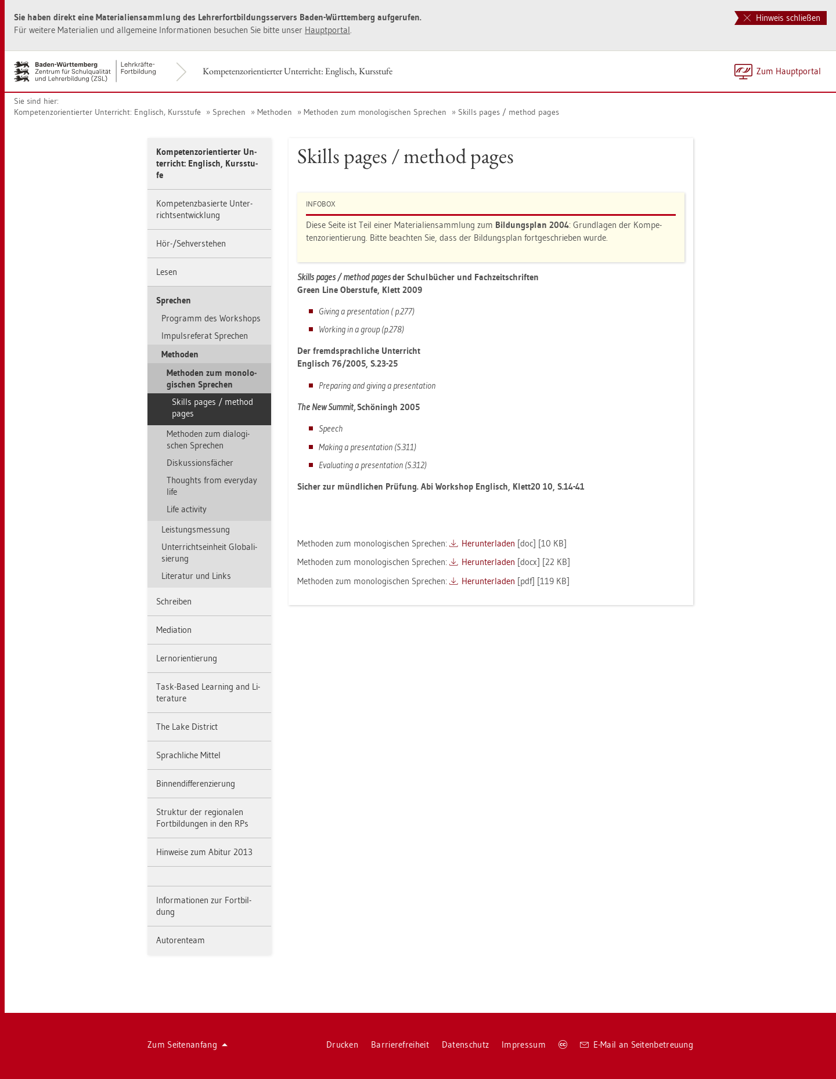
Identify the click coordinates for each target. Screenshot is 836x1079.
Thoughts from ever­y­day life (212, 486)
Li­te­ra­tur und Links (196, 575)
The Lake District (187, 726)
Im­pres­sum (524, 1044)
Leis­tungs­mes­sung (195, 529)
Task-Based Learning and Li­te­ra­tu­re (208, 692)
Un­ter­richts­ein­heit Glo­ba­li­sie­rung (209, 552)
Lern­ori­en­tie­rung (186, 658)
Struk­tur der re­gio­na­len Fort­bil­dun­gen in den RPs (202, 817)
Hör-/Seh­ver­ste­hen (191, 243)
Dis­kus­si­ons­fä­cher (200, 462)
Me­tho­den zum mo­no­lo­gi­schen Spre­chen (375, 112)
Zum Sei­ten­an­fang (187, 1044)
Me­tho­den (274, 112)
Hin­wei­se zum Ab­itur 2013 (204, 851)
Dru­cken (342, 1044)
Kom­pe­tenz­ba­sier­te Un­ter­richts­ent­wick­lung (204, 209)
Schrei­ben (174, 601)
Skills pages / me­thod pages (508, 112)
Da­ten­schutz (465, 1044)
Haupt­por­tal (327, 29)
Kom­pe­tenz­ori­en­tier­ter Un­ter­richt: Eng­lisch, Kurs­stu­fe (297, 71)
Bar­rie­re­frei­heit (400, 1044)
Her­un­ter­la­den (488, 543)
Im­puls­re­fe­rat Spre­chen (204, 335)
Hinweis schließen (782, 17)
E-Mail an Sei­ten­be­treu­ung (636, 1044)
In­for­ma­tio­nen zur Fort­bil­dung (203, 906)
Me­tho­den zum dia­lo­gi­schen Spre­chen (208, 439)
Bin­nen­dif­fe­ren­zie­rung (195, 783)
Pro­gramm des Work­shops (211, 318)
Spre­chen (229, 112)
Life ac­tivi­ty (187, 509)
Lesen (166, 271)
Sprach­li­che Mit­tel (188, 755)
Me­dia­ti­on (174, 629)
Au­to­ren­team (180, 940)
